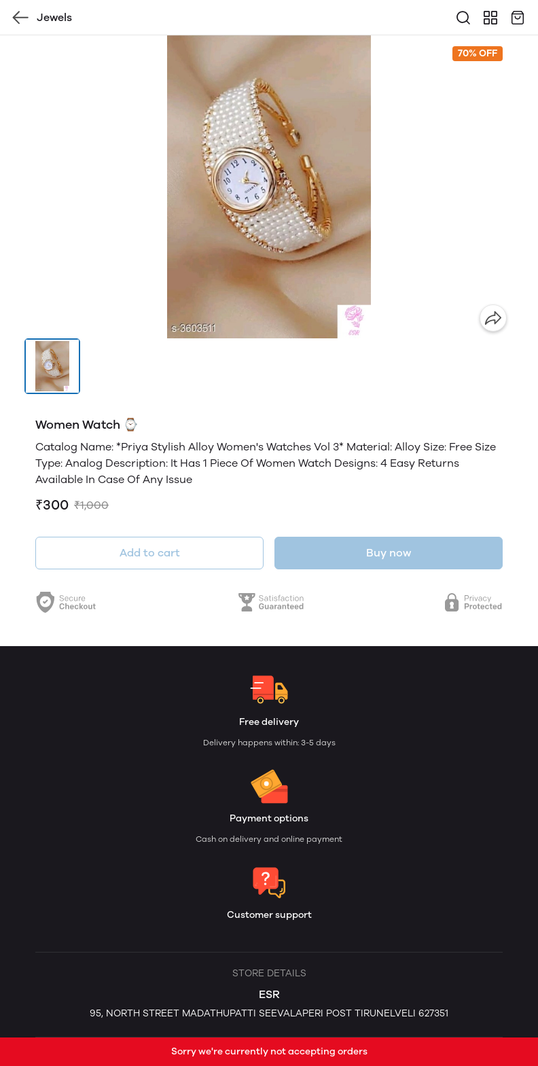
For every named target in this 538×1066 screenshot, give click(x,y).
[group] (269, 186)
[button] (52, 366)
